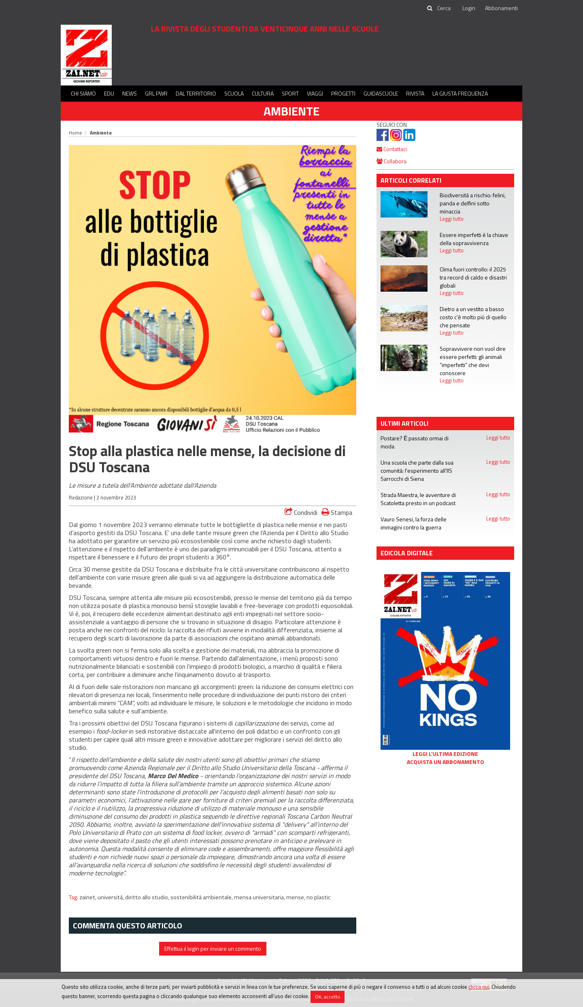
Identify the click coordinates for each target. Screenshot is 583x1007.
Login (468, 8)
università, (111, 897)
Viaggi (315, 93)
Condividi (301, 512)
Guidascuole (381, 93)
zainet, (88, 897)
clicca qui (478, 987)
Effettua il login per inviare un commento (212, 948)
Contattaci (392, 149)
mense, (296, 897)
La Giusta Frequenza (460, 93)
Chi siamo (83, 93)
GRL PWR (156, 93)
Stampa (336, 512)
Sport (290, 93)
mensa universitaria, (260, 897)
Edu (109, 93)
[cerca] (444, 8)
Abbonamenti (501, 8)
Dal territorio (196, 93)
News (129, 93)
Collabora (391, 161)
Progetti (343, 93)
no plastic (318, 897)
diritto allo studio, (147, 897)
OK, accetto (327, 997)
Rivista (415, 93)
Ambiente (291, 111)
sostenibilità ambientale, (202, 897)
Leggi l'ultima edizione (445, 754)
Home (75, 133)
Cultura (263, 93)
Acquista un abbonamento (445, 762)
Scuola (234, 93)
